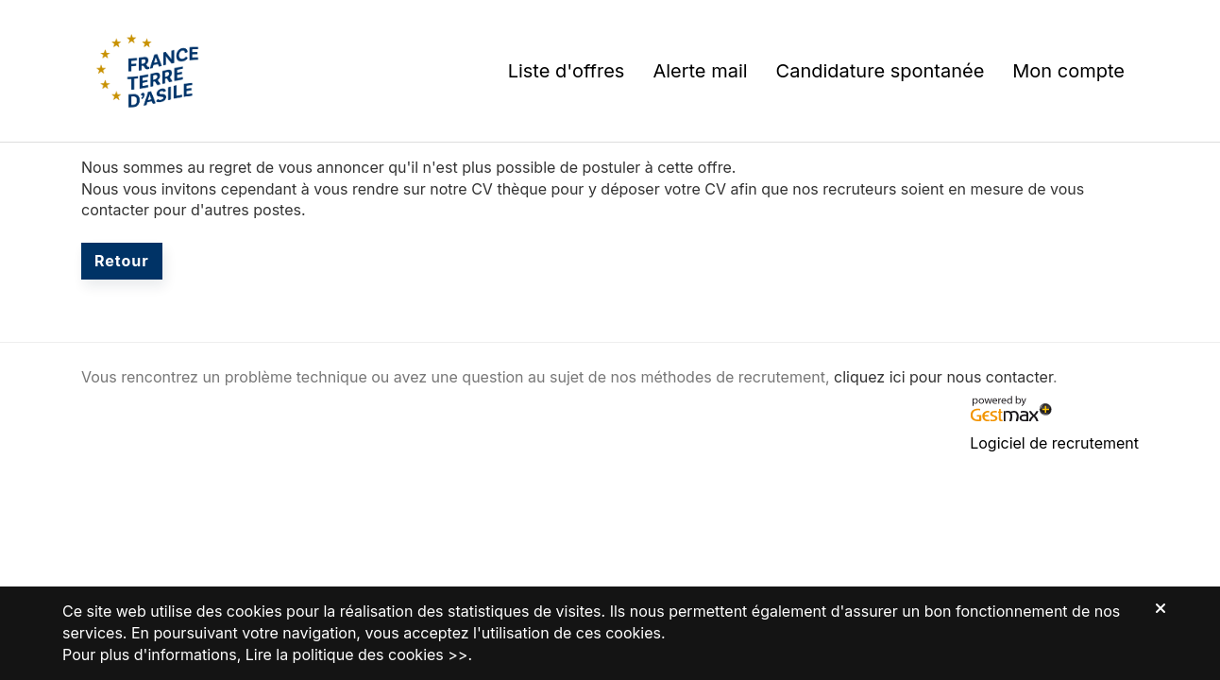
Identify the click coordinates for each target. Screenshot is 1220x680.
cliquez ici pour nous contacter (943, 376)
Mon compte (1068, 71)
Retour (121, 260)
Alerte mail (699, 71)
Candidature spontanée (880, 71)
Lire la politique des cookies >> (357, 654)
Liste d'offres (566, 71)
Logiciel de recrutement (1054, 443)
